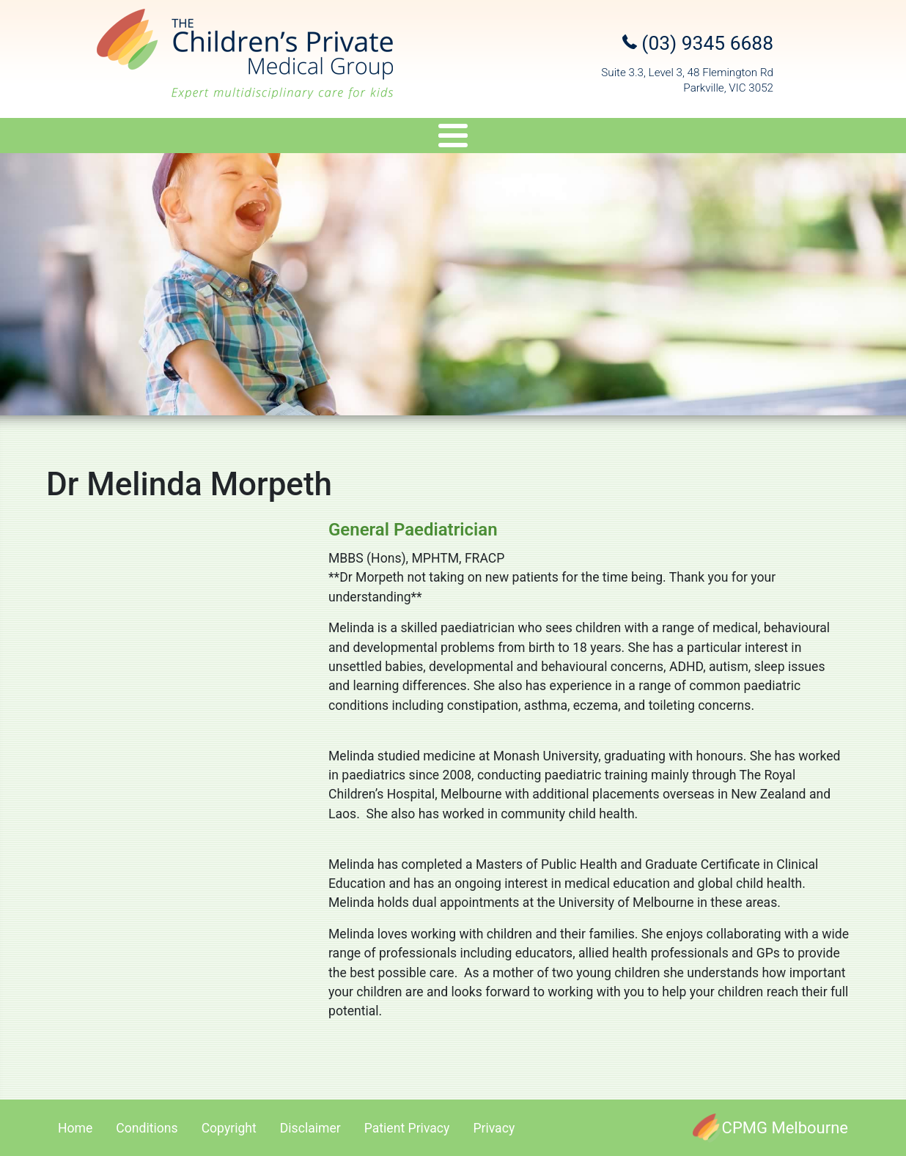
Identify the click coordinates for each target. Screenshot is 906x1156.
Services (306, 138)
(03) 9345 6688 (697, 43)
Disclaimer (310, 1128)
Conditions (146, 1128)
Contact (779, 138)
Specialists (206, 138)
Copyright (229, 1128)
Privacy (494, 1128)
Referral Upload (678, 138)
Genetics (398, 138)
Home (75, 1128)
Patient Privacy (407, 1128)
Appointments (562, 138)
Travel (472, 138)
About (113, 138)
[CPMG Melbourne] (770, 1128)
